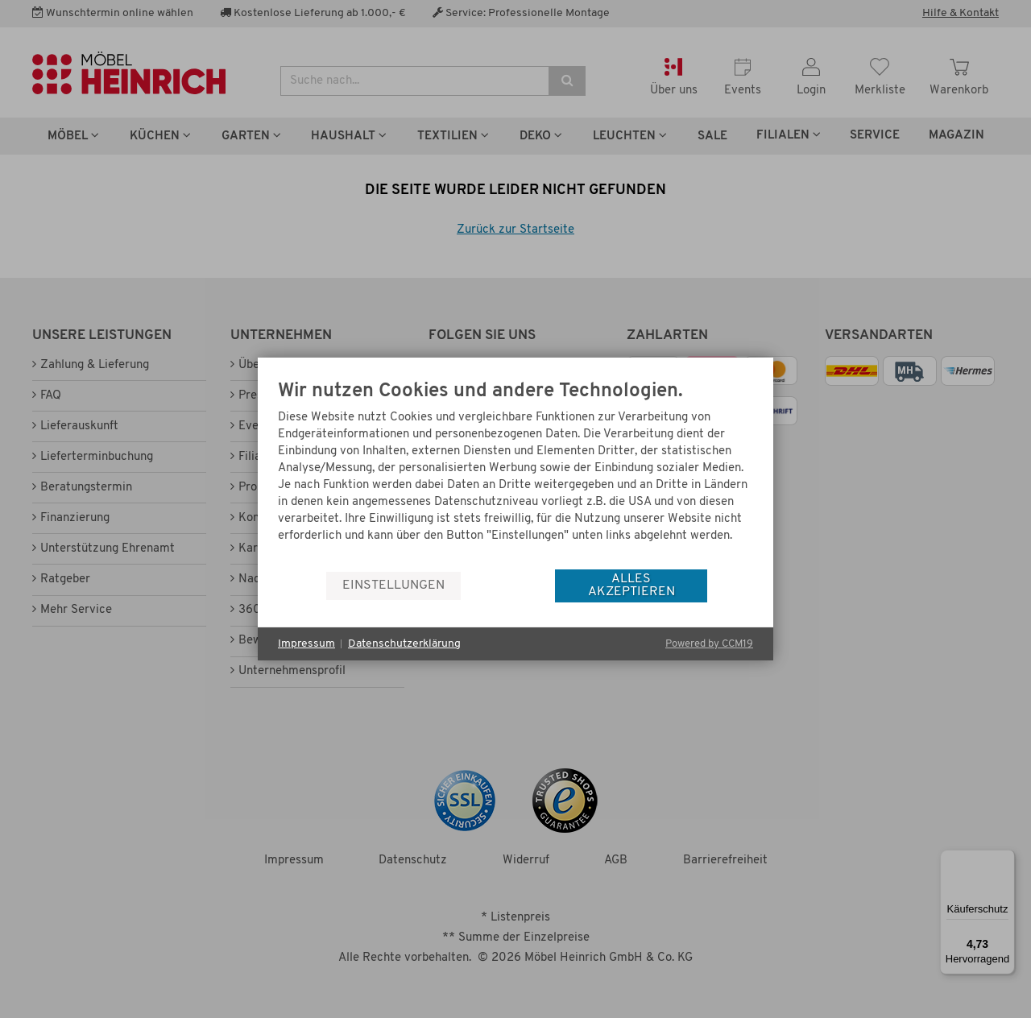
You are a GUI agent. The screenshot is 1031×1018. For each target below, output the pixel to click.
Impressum (306, 644)
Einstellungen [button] (393, 585)
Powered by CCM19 (709, 644)
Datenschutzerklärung (404, 644)
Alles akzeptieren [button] (631, 585)
